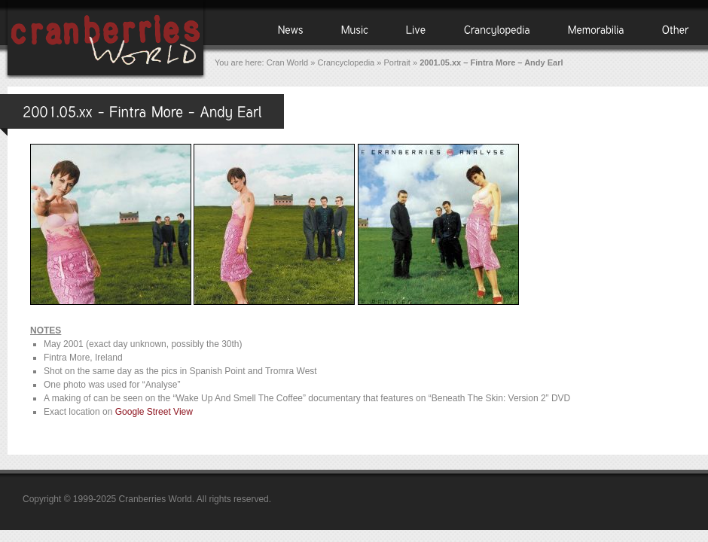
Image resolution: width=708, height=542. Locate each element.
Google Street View (154, 411)
